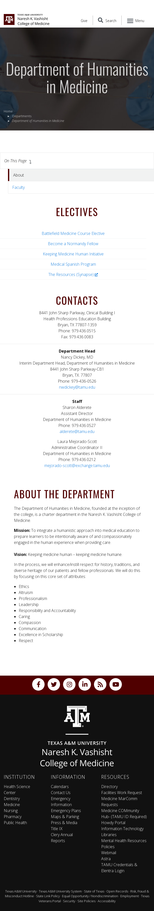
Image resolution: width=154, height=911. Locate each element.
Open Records (117, 891)
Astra (106, 858)
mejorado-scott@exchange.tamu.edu (77, 465)
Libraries (109, 834)
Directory (109, 786)
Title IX (57, 828)
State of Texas (94, 891)
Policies (108, 846)
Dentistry (12, 798)
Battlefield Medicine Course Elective (73, 233)
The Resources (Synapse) (73, 274)
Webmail (108, 852)
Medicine (12, 804)
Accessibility (107, 901)
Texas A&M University (21, 891)
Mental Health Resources (124, 840)
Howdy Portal (113, 822)
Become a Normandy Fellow (73, 243)
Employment (129, 896)
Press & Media (64, 822)
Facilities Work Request (121, 792)
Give (84, 20)
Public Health (15, 822)
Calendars (60, 786)
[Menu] (136, 20)
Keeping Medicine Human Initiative (73, 254)
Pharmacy (12, 816)
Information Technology (122, 828)
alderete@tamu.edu (77, 431)
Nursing (11, 810)
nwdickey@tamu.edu (77, 387)
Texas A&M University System (60, 891)
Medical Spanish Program (73, 264)
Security (69, 901)
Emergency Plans (66, 810)
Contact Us (61, 792)
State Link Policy (48, 896)
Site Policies (86, 901)
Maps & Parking (65, 816)
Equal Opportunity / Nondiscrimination (90, 896)
